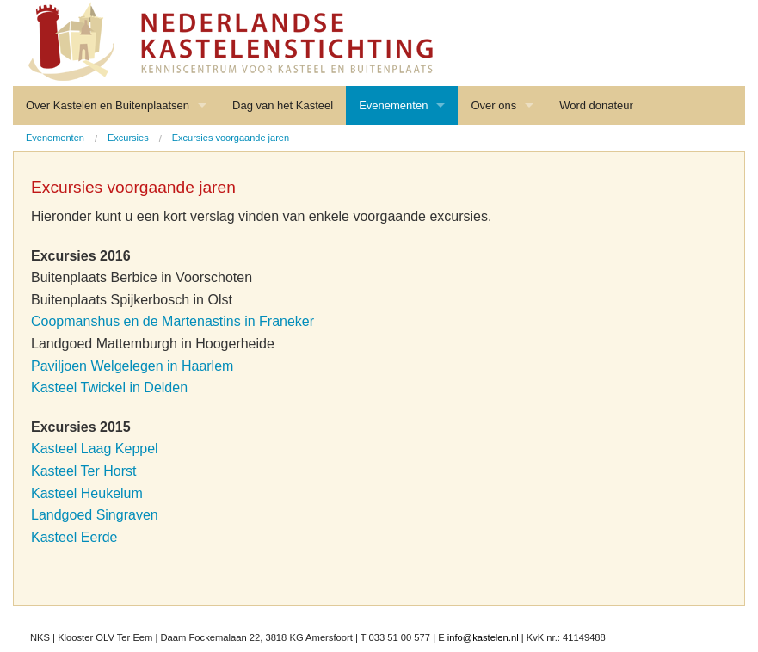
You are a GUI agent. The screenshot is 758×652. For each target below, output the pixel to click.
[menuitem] (55, 138)
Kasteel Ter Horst (83, 471)
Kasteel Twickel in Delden (109, 387)
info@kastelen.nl (483, 637)
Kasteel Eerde (74, 537)
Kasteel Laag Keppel (94, 448)
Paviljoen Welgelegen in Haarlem (132, 366)
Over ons (493, 105)
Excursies (128, 137)
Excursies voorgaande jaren (230, 137)
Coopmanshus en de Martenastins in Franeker (172, 321)
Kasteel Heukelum (87, 493)
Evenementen (393, 105)
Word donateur (596, 105)
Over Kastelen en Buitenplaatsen (107, 105)
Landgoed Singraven (94, 514)
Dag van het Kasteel (282, 105)
